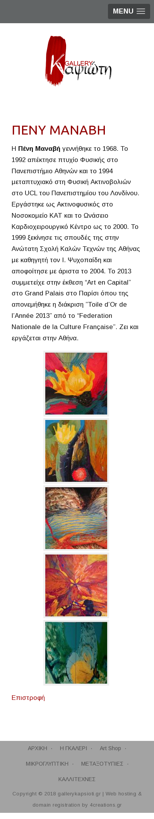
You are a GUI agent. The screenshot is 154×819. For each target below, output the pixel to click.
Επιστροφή (28, 697)
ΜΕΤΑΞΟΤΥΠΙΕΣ (102, 764)
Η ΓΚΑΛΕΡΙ (73, 748)
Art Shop (110, 748)
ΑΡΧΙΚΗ (37, 748)
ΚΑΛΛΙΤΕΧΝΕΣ (77, 779)
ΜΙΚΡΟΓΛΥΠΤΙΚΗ (47, 764)
